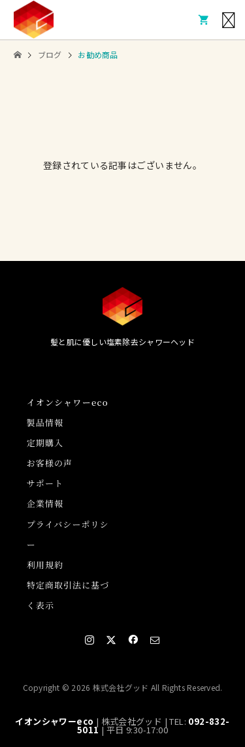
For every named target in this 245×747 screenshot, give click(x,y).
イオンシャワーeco (54, 721)
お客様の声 (50, 463)
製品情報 (45, 422)
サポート (45, 483)
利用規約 (45, 564)
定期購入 (45, 442)
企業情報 (45, 503)
